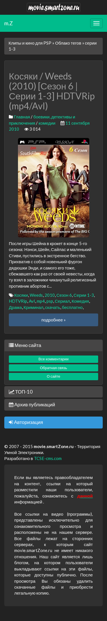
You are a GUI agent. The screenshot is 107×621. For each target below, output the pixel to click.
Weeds (36, 295)
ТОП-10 (21, 392)
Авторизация (26, 422)
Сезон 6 (64, 295)
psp (50, 301)
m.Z (8, 23)
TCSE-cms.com (48, 458)
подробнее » (53, 319)
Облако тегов (68, 42)
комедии (47, 123)
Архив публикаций (32, 404)
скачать (52, 307)
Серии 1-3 (84, 295)
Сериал (62, 301)
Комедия (80, 301)
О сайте (53, 376)
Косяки (21, 295)
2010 (50, 295)
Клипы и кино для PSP (30, 42)
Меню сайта (25, 345)
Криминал (34, 307)
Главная (22, 116)
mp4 (41, 301)
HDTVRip (18, 301)
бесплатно (72, 307)
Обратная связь (53, 367)
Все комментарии (54, 359)
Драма (15, 307)
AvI (32, 301)
